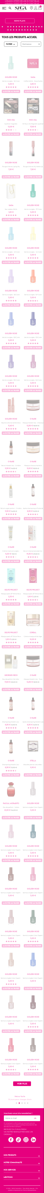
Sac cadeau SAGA (11, 209)
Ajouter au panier (11, 91)
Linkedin (33, 1139)
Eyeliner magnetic (11, 124)
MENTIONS (8, 1177)
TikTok (18, 1139)
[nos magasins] (31, 8)
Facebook (11, 1139)
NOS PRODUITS (10, 1155)
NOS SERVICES (10, 1170)
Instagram (26, 1139)
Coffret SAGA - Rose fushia (33, 81)
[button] (2, 27)
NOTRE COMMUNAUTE (13, 1162)
